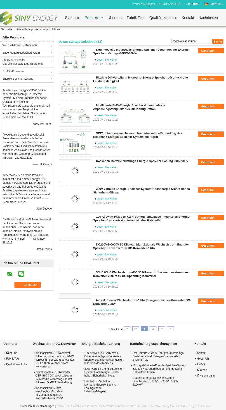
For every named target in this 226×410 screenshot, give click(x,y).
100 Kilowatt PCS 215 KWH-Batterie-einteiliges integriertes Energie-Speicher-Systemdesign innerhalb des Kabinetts (141, 218)
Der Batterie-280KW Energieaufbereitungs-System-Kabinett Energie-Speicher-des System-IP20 (158, 356)
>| (170, 328)
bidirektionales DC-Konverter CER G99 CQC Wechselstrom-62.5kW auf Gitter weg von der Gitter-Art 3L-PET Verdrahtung (54, 377)
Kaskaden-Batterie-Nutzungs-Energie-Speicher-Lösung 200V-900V (142, 161)
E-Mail (201, 364)
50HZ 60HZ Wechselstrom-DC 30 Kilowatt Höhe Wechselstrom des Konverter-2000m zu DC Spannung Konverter (140, 274)
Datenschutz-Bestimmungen (37, 406)
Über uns (115, 18)
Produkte (92, 18)
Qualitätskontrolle (163, 18)
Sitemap (202, 370)
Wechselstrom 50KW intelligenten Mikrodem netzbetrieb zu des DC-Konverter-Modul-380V (49, 393)
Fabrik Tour (136, 18)
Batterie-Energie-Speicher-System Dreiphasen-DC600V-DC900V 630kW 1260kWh (155, 381)
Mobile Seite (206, 375)
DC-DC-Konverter (13, 71)
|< (127, 328)
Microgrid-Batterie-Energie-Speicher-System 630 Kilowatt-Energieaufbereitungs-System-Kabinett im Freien (159, 369)
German (218, 3)
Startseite (72, 18)
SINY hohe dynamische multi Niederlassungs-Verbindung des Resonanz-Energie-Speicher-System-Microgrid (137, 134)
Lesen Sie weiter (107, 59)
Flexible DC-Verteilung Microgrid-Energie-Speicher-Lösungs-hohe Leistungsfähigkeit (101, 386)
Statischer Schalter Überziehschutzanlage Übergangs (22, 62)
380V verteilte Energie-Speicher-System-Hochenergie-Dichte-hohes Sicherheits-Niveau (103, 372)
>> (161, 328)
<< (135, 328)
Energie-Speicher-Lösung (17, 78)
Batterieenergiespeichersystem (21, 52)
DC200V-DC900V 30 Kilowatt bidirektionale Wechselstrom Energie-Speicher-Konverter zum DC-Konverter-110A (141, 246)
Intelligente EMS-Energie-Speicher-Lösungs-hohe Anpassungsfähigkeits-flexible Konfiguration (129, 107)
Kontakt (188, 18)
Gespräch (192, 4)
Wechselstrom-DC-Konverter (19, 45)
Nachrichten (208, 18)
